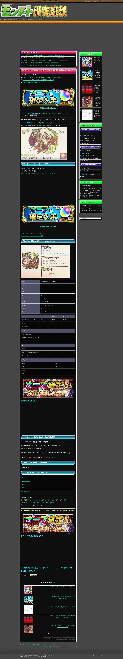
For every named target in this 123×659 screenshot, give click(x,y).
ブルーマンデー (34, 173)
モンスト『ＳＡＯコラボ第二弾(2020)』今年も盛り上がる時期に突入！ (41, 62)
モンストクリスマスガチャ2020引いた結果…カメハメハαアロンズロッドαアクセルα (45, 60)
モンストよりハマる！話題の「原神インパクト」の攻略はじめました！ (43, 77)
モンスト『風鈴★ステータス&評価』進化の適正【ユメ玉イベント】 (60, 646)
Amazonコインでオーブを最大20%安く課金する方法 (38, 80)
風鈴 (53, 173)
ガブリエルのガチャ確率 (88, 140)
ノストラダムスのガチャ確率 (89, 138)
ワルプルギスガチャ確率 (88, 155)
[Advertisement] (61, 36)
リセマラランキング (49, 125)
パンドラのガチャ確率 (87, 135)
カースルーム (25, 173)
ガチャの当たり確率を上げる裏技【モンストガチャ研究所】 (97, 113)
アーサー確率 (85, 170)
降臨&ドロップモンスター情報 (68, 637)
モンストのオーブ (27, 505)
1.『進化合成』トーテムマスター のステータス (32, 233)
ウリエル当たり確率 (87, 160)
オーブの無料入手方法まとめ (31, 82)
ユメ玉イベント (47, 637)
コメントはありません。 (61, 639)
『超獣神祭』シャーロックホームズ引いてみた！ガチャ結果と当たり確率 (44, 500)
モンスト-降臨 (72, 639)
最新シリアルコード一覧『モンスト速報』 (62, 586)
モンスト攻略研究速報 (33, 656)
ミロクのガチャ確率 (87, 150)
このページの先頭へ (98, 655)
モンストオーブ (85, 174)
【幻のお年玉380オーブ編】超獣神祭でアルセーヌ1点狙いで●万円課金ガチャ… (44, 55)
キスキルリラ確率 (86, 168)
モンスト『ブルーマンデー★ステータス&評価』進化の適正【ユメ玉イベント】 (39, 644)
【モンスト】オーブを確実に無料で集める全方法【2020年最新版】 (97, 74)
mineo (91, 195)
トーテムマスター (45, 173)
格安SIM (83, 185)
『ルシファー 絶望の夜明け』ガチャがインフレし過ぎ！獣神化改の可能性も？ (43, 65)
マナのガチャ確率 (86, 133)
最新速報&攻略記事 (56, 637)
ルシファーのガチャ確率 (88, 143)
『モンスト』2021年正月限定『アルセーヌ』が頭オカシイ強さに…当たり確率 (43, 57)
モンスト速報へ (25, 491)
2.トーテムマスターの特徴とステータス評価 (32, 236)
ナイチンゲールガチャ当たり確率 (90, 158)
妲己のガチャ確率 (86, 153)
